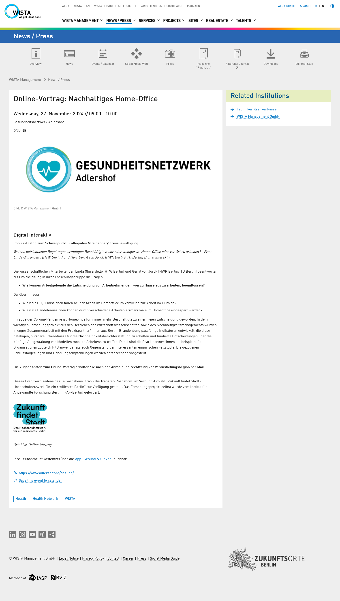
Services (147, 21)
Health (20, 499)
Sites (193, 21)
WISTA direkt (287, 6)
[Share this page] (52, 534)
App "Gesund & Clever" (94, 459)
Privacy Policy (93, 558)
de (316, 6)
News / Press (119, 21)
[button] (12, 534)
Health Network (45, 499)
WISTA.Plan (82, 6)
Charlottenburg (150, 6)
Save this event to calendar (37, 481)
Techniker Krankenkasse (256, 109)
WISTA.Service (103, 6)
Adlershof (125, 6)
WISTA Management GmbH (258, 116)
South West (175, 6)
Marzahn (193, 6)
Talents (244, 21)
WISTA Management (80, 21)
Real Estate (217, 21)
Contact (113, 558)
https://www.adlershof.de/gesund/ (43, 473)
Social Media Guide (165, 558)
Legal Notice (69, 558)
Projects (172, 21)
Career (128, 558)
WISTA (66, 6)
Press (141, 558)
